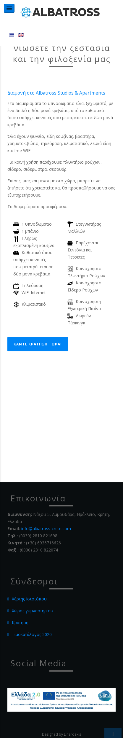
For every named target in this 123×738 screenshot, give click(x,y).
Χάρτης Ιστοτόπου (29, 599)
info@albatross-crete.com (46, 528)
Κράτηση (20, 622)
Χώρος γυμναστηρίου (32, 610)
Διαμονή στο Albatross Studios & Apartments (56, 93)
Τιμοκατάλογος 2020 (32, 634)
